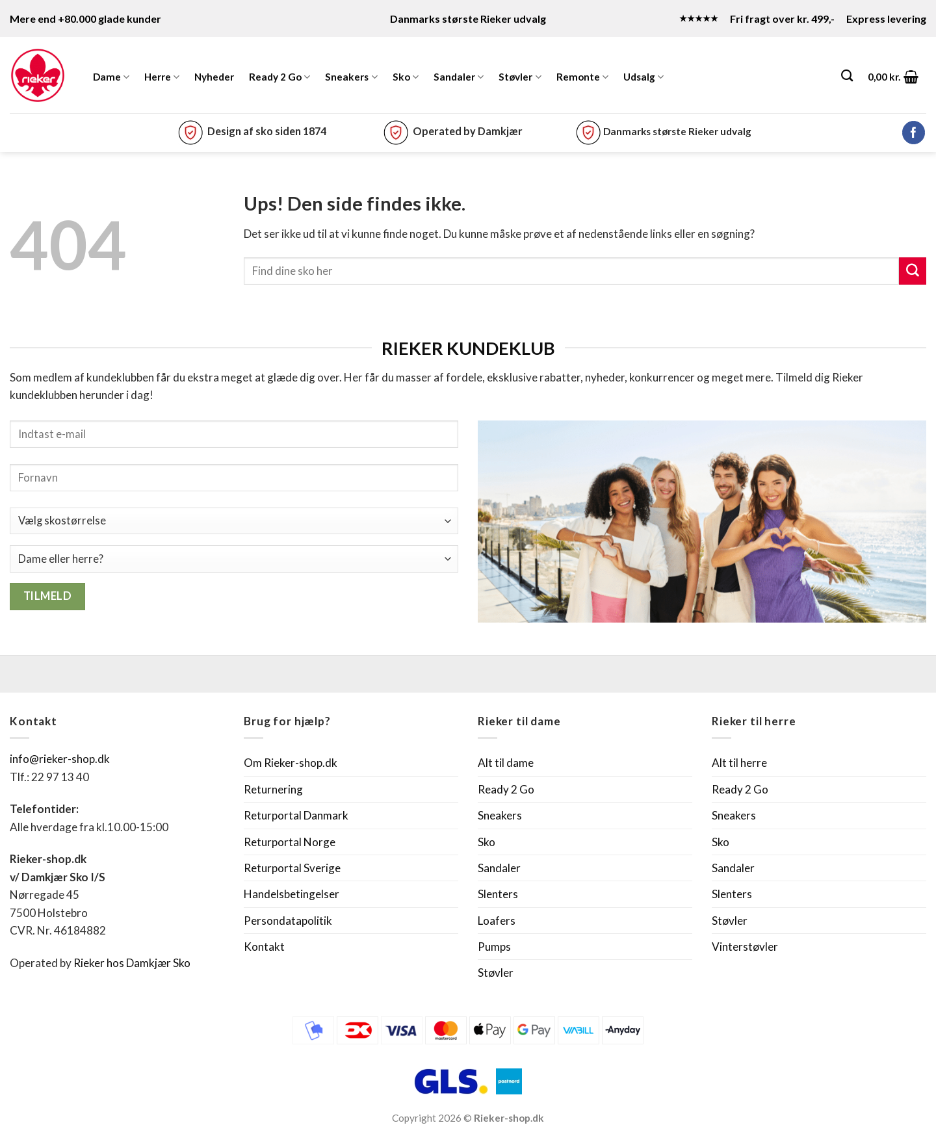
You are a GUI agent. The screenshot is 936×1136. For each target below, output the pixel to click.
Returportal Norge (289, 842)
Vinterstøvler (745, 946)
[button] (893, 76)
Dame (111, 77)
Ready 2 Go (279, 77)
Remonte (582, 77)
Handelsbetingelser (291, 894)
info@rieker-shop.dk (60, 759)
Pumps (494, 946)
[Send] (912, 271)
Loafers (496, 920)
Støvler (520, 77)
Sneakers (351, 77)
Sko (406, 77)
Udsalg (643, 77)
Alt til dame (506, 762)
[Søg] (847, 75)
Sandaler (459, 77)
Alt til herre (739, 762)
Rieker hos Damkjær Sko (132, 963)
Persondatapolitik (288, 920)
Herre (161, 77)
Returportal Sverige (292, 868)
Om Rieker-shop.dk (290, 762)
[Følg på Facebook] (913, 132)
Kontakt (264, 946)
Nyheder (214, 76)
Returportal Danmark (296, 815)
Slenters (498, 894)
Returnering (273, 789)
